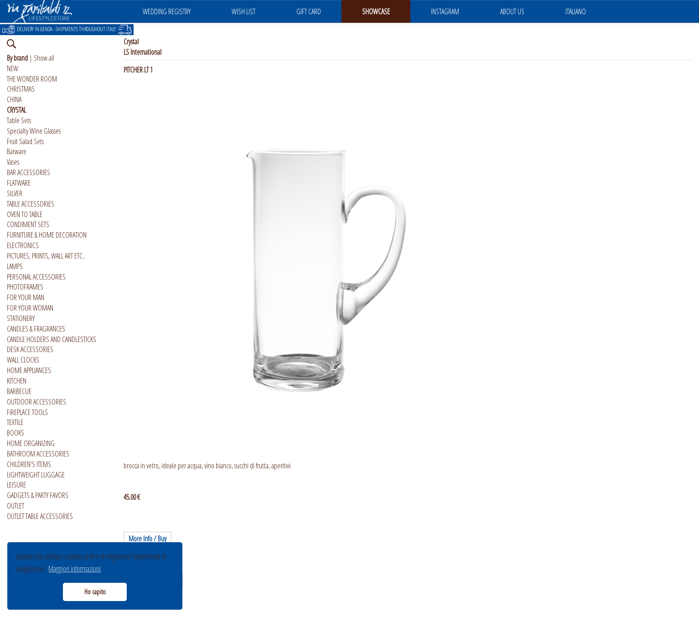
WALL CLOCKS (23, 360)
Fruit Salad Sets (25, 141)
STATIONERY (21, 318)
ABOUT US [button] (512, 11)
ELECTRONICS (23, 245)
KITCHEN (16, 381)
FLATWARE (19, 183)
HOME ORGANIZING (31, 443)
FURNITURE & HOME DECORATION (47, 235)
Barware (16, 151)
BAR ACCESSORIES (28, 172)
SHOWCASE (376, 11)
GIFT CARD (308, 11)
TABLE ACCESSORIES (30, 204)
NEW (12, 68)
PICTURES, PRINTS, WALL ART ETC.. (46, 256)
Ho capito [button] (95, 591)
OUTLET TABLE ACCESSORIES (40, 516)
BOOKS (15, 433)
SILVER (14, 193)
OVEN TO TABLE (24, 214)
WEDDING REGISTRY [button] (167, 11)
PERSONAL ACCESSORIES (36, 277)
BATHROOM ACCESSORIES (38, 454)
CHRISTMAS (21, 89)
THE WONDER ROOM (32, 79)
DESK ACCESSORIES (30, 349)
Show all (44, 58)
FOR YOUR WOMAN (30, 308)
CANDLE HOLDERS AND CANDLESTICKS (51, 339)
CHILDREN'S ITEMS (29, 464)
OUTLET (15, 506)
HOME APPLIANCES (29, 370)
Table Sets (19, 120)
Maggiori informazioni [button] (74, 569)
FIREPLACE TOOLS (27, 412)
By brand (17, 58)
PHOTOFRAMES (25, 287)
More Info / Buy (147, 539)
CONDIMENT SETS (28, 224)
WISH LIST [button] (243, 11)
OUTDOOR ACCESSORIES (36, 402)
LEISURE (16, 485)
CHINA (14, 99)
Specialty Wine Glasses (34, 131)
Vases (13, 162)
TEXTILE (15, 422)
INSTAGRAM (445, 11)
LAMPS (15, 266)
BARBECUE (19, 391)
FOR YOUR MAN (25, 297)
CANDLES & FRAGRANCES (36, 329)
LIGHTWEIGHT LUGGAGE (36, 475)
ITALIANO (575, 11)
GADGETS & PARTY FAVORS (37, 495)
